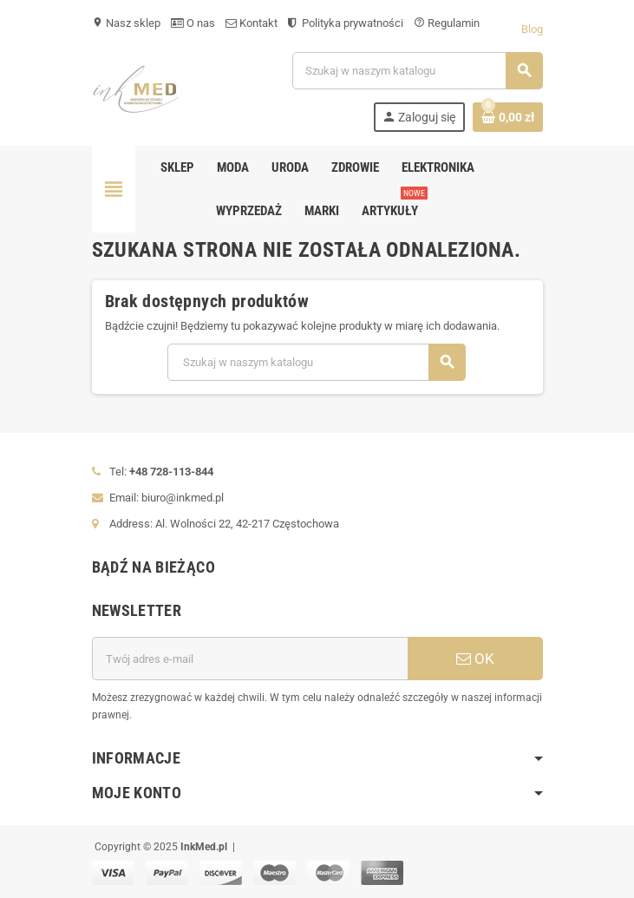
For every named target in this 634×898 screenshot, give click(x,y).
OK (475, 658)
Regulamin (447, 22)
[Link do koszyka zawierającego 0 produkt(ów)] (508, 117)
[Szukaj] (416, 70)
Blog (532, 29)
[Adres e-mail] (250, 658)
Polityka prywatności (345, 22)
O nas (193, 22)
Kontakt (251, 22)
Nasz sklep (126, 22)
